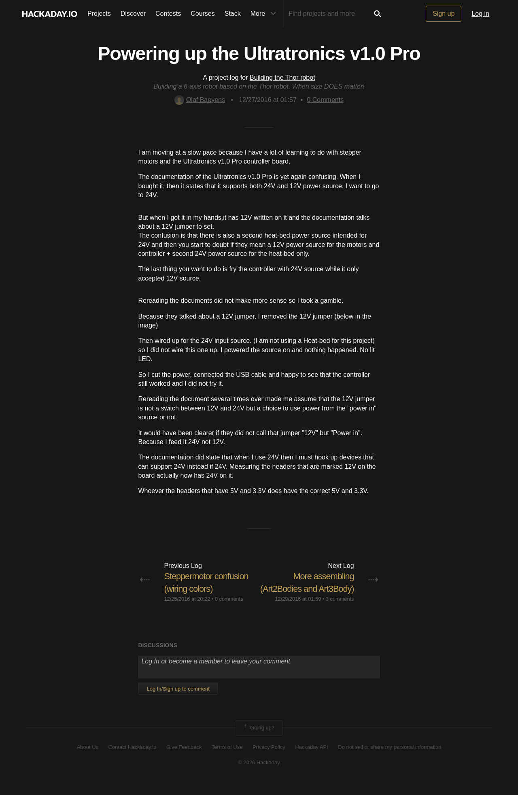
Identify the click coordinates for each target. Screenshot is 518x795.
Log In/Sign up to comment (177, 701)
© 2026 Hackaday (259, 775)
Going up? (258, 740)
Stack (233, 13)
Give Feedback (184, 759)
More (265, 14)
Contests (168, 13)
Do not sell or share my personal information (389, 759)
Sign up (443, 13)
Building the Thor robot (282, 77)
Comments (325, 99)
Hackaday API (311, 759)
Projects (99, 13)
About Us (87, 759)
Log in (480, 13)
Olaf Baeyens (199, 99)
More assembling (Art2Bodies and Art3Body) (323, 588)
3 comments (340, 611)
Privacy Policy (269, 759)
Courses (203, 13)
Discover (133, 13)
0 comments (229, 599)
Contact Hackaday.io (132, 759)
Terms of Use (227, 759)
